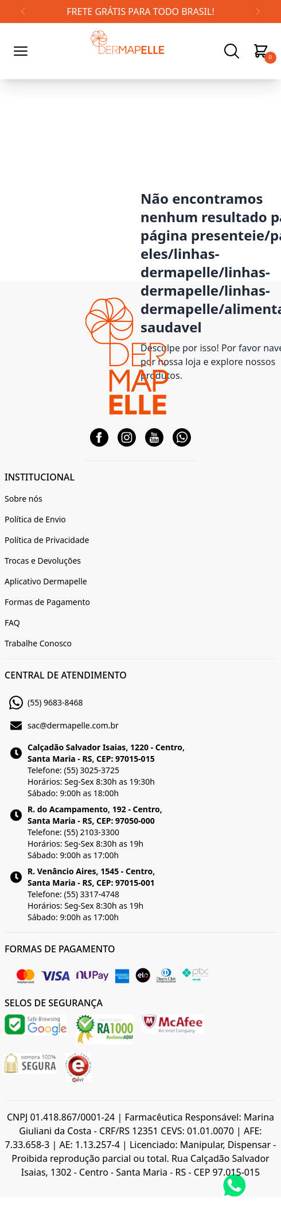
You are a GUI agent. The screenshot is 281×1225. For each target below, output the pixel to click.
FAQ (12, 622)
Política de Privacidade (47, 539)
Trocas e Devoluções (43, 560)
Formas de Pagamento (47, 601)
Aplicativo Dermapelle (46, 581)
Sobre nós (23, 498)
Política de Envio (35, 519)
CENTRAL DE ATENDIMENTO (66, 675)
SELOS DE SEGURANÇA (54, 1003)
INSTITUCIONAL (40, 477)
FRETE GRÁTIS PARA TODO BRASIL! (140, 11)
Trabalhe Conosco (38, 643)
